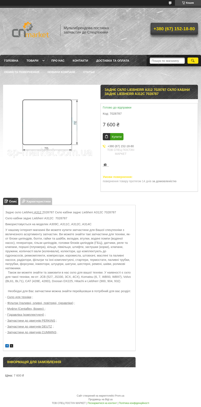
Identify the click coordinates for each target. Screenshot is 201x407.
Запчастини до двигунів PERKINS (31, 320)
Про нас (57, 60)
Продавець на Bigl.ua (100, 399)
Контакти (80, 60)
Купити (117, 136)
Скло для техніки (19, 297)
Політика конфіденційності (134, 403)
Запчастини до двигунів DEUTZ (29, 326)
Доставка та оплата (112, 60)
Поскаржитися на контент (102, 403)
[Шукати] (192, 61)
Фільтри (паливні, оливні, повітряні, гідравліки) (40, 303)
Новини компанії (61, 72)
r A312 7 (38, 212)
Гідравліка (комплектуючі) (25, 314)
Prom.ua (119, 395)
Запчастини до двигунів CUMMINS (31, 332)
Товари (32, 60)
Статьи (89, 72)
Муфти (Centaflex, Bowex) (26, 308)
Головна (11, 60)
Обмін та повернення (21, 72)
